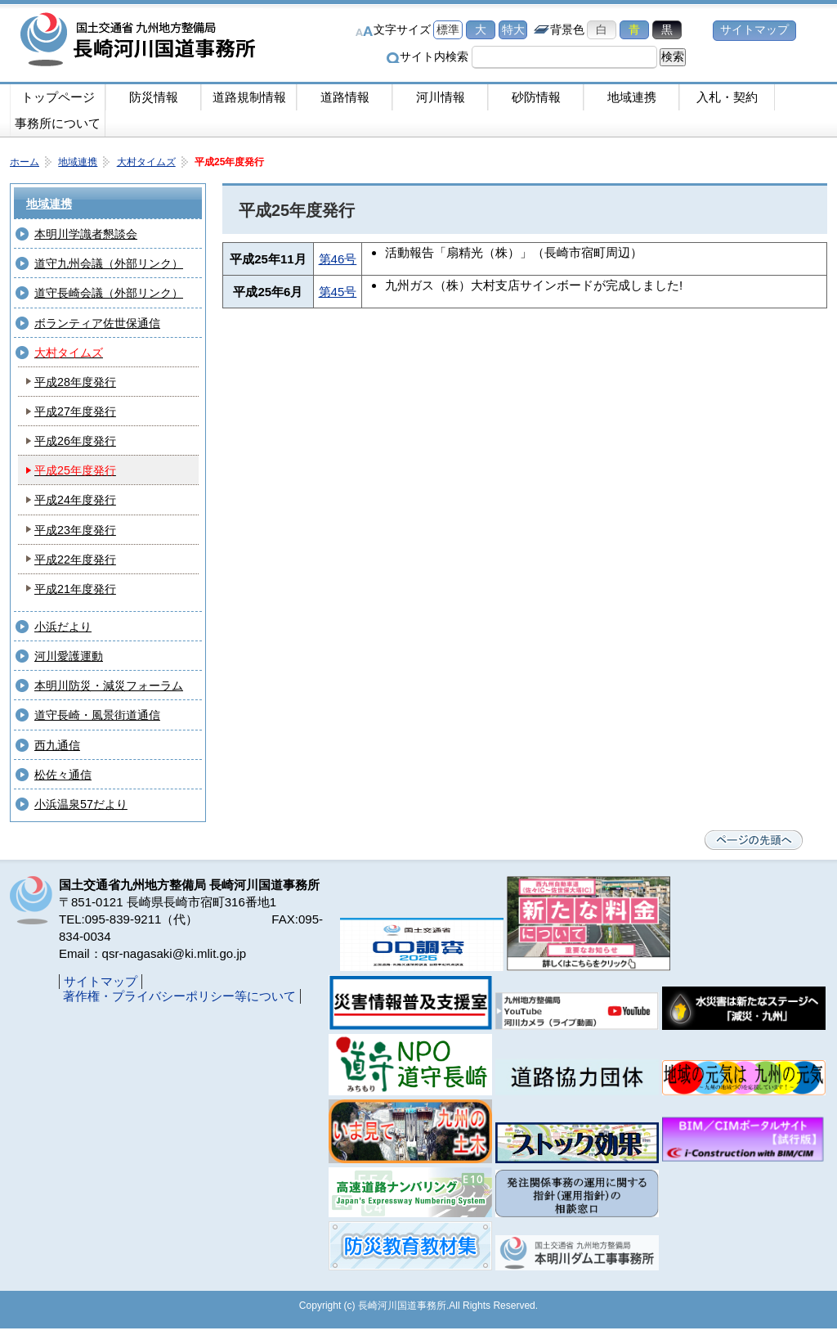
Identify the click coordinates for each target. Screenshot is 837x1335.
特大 (513, 30)
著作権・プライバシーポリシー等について (179, 996)
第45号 (338, 292)
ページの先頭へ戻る (754, 840)
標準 (447, 30)
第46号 (338, 259)
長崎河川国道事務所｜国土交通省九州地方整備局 (140, 41)
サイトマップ (754, 30)
